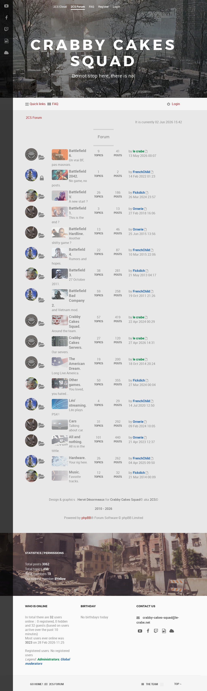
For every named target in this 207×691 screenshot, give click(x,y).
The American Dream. (77, 363)
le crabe (138, 151)
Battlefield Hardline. (77, 231)
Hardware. (77, 457)
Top (177, 684)
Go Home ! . (37, 684)
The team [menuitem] (152, 684)
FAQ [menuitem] (55, 104)
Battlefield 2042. (77, 174)
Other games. (75, 382)
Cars (72, 421)
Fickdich (139, 192)
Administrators (48, 659)
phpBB (86, 518)
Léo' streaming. (78, 403)
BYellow (60, 578)
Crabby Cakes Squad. (74, 321)
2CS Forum (34, 117)
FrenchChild (141, 172)
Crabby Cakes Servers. (75, 342)
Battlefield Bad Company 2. (69, 298)
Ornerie (138, 208)
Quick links (37, 104)
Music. (74, 472)
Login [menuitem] (176, 104)
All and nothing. (75, 439)
